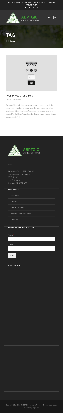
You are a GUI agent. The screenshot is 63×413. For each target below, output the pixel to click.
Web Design (17, 99)
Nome (11, 235)
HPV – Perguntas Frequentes (21, 213)
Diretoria (14, 201)
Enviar (12, 255)
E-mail (11, 244)
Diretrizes (14, 219)
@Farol (36, 408)
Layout (8, 99)
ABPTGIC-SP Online (17, 207)
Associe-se (15, 195)
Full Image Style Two (19, 96)
